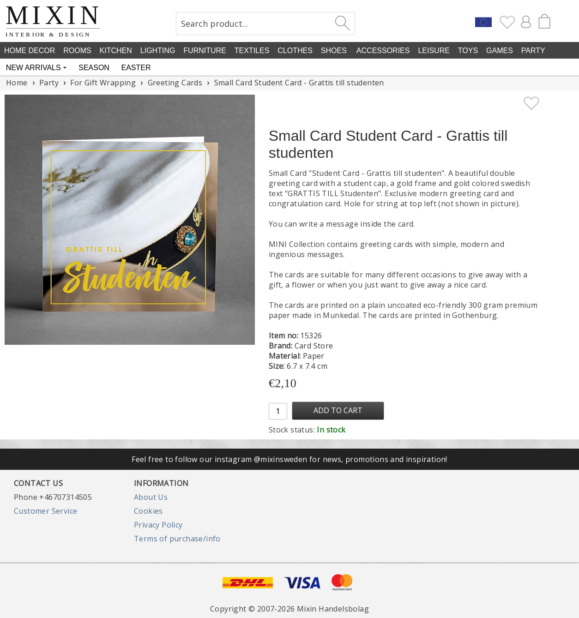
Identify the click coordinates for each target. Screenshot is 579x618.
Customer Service (45, 511)
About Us (151, 497)
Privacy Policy (158, 525)
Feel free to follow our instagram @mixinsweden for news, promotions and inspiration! (289, 459)
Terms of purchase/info (177, 539)
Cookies (148, 511)
